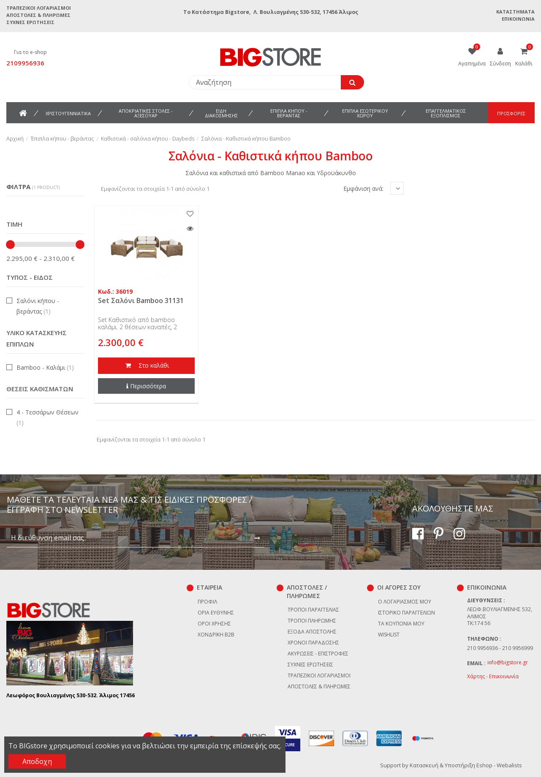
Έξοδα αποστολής (312, 631)
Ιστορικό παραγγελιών (406, 612)
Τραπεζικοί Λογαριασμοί (38, 8)
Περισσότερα (146, 386)
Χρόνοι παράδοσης (313, 642)
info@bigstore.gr (507, 662)
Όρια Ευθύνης (216, 612)
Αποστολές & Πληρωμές (38, 15)
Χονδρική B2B (216, 634)
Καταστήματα (515, 11)
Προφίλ (207, 601)
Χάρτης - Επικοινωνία (493, 676)
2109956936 (25, 63)
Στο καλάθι (146, 366)
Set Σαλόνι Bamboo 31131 (141, 300)
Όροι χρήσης (214, 623)
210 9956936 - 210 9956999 (500, 648)
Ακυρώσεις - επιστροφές (318, 653)
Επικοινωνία (518, 19)
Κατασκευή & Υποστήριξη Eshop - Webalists (466, 765)
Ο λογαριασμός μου (404, 601)
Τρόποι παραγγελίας (313, 609)
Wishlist (389, 634)
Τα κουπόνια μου (401, 623)
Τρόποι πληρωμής (312, 620)
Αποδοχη (37, 761)
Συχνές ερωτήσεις (30, 22)
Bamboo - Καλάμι (45, 367)
